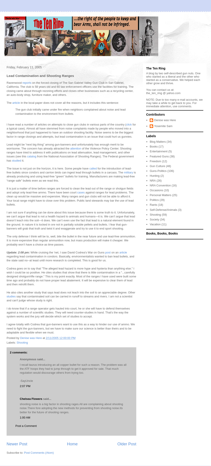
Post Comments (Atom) (39, 452)
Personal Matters (160, 195)
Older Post (126, 444)
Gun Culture (157, 166)
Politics (154, 200)
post (108, 252)
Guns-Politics (158, 171)
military (128, 172)
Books (154, 146)
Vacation (155, 224)
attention (75, 148)
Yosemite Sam (163, 126)
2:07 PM (25, 386)
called (93, 168)
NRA (153, 180)
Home (72, 444)
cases (81, 192)
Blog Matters (158, 141)
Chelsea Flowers (31, 398)
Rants (153, 204)
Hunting (155, 175)
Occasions (156, 190)
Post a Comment (26, 426)
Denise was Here (165, 120)
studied (16, 160)
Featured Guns (159, 156)
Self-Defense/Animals (163, 209)
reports (26, 82)
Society (154, 219)
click (129, 124)
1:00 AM (25, 417)
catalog (31, 156)
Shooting (22, 342)
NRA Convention (160, 185)
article (16, 102)
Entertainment (158, 151)
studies (11, 296)
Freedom (155, 161)
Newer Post (17, 444)
